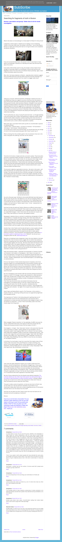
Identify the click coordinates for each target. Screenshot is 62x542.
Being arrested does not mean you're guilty (54, 205)
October (51, 139)
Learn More (49, 3)
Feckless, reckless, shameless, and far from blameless (53, 174)
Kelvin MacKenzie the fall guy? (54, 217)
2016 (49, 130)
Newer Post (6, 529)
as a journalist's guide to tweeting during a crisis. (23, 233)
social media (30, 425)
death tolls (17, 425)
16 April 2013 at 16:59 (17, 432)
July (50, 144)
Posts (48, 63)
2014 (49, 132)
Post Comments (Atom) (15, 531)
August (50, 143)
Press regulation (20, 13)
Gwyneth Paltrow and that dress (52, 152)
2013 (49, 134)
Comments (50, 65)
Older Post (40, 529)
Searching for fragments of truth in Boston (53, 163)
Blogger (37, 537)
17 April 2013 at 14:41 (17, 488)
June (50, 146)
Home (4, 13)
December (51, 135)
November (51, 137)
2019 (49, 126)
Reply (7, 461)
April (50, 150)
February (51, 180)
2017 (49, 128)
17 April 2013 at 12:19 (17, 464)
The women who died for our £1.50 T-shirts (53, 156)
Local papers (26, 13)
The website (14, 13)
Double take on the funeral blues (53, 160)
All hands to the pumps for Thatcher (52, 170)
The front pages (8, 13)
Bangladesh (31, 13)
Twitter (39, 425)
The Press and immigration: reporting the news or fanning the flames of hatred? (52, 190)
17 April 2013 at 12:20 (17, 473)
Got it (54, 3)
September (51, 141)
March (50, 178)
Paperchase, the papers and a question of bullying (52, 199)
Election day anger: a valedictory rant (54, 211)
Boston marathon (11, 425)
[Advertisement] (52, 94)
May (50, 148)
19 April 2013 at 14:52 (19, 506)
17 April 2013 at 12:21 (17, 480)
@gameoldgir (9, 417)
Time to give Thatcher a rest (52, 167)
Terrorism (36, 425)
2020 (49, 124)
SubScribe (29, 417)
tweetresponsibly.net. (22, 235)
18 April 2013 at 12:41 (17, 498)
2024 (49, 122)
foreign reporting (23, 425)
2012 (49, 182)
